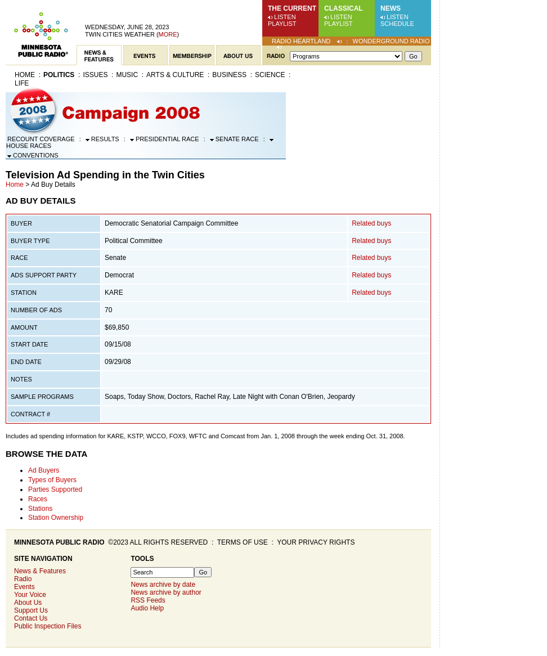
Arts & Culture (175, 75)
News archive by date (163, 584)
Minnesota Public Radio (59, 542)
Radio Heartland (301, 41)
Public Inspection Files (47, 626)
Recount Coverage (41, 139)
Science (270, 75)
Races (37, 499)
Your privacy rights (316, 542)
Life (22, 83)
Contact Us (30, 618)
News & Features (40, 571)
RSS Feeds (148, 600)
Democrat (119, 275)
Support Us (31, 610)
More (168, 34)
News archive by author (166, 592)
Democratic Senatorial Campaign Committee (171, 223)
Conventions (33, 155)
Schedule (397, 23)
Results (102, 139)
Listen (285, 17)
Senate (115, 258)
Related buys (371, 223)
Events (24, 587)
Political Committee (134, 241)
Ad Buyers (43, 470)
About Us (28, 602)
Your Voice (30, 595)
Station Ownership (55, 518)
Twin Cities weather (120, 34)
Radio (23, 579)
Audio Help (147, 608)
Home (25, 75)
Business (229, 75)
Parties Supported (55, 489)
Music (127, 75)
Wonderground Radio (391, 41)
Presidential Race (164, 139)
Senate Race (234, 139)
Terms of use (242, 542)
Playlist (282, 23)
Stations (40, 509)
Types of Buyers (52, 480)
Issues (95, 75)
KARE (114, 292)
